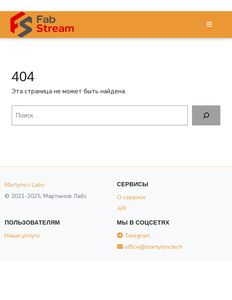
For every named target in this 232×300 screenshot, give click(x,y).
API (121, 208)
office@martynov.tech (149, 247)
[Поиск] (206, 115)
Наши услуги (22, 236)
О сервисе (131, 197)
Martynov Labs (25, 185)
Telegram (133, 236)
